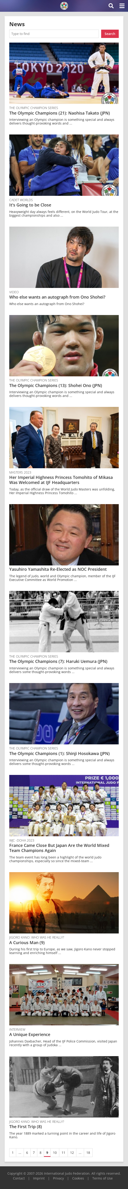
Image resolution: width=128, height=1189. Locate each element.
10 (55, 1152)
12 (72, 1152)
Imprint (39, 1178)
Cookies (78, 1178)
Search (110, 33)
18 (88, 1152)
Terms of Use (102, 1178)
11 (63, 1152)
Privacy (58, 1178)
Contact (19, 1178)
